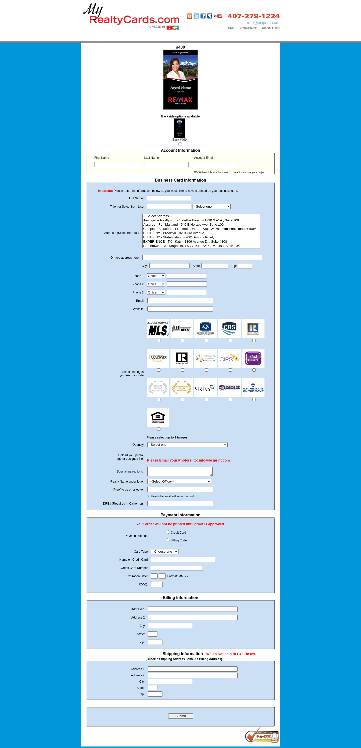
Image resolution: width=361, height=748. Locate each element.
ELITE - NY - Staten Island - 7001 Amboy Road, (201, 237)
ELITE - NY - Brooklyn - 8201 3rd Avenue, (201, 233)
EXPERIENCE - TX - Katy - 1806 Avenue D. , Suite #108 (201, 242)
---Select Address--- (201, 216)
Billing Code (179, 542)
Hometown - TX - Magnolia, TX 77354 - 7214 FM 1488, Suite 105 (201, 246)
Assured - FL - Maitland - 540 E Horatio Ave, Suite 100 (201, 225)
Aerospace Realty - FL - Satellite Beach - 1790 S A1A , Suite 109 (201, 220)
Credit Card (178, 534)
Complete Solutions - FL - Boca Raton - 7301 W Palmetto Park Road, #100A (201, 229)
